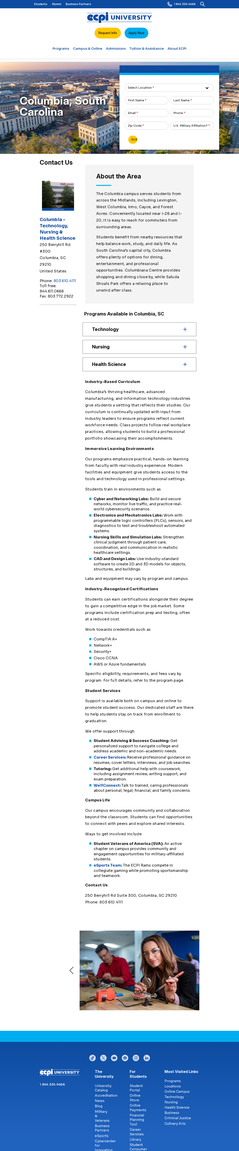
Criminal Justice (177, 1118)
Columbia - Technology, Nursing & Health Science (57, 229)
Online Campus (177, 1092)
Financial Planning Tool (137, 1119)
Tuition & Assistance (146, 50)
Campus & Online (87, 50)
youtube (114, 1057)
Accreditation (106, 1095)
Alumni (56, 4)
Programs (61, 50)
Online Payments (138, 1107)
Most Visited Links (181, 1071)
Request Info (108, 33)
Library (135, 1139)
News (100, 1101)
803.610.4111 (65, 280)
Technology (174, 1097)
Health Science (176, 1107)
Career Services (137, 1132)
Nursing (171, 1102)
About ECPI (176, 50)
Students (40, 4)
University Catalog (103, 1088)
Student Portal (136, 1088)
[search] (202, 4)
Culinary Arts (175, 1124)
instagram (136, 1057)
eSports (101, 1136)
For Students (133, 1074)
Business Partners (78, 4)
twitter (103, 1057)
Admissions (116, 50)
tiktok (92, 1057)
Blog (98, 1106)
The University (98, 1074)
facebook (125, 1057)
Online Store (135, 1097)
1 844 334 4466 (181, 4)
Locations (172, 1086)
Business (171, 1113)
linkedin (146, 1057)
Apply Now (136, 33)
